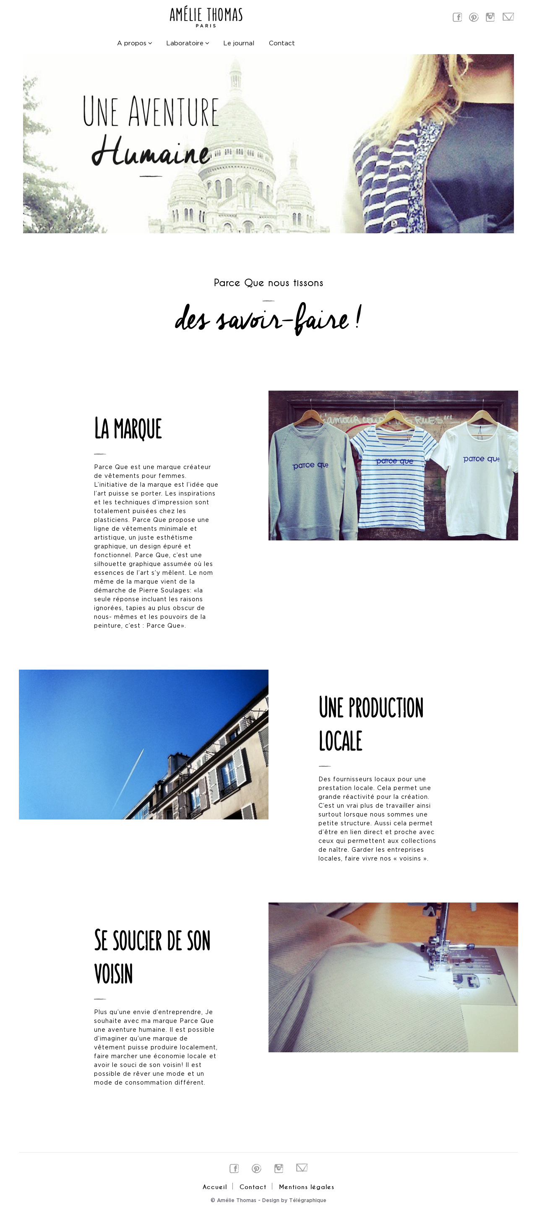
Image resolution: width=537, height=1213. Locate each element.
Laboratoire (184, 43)
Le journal (238, 43)
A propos (131, 43)
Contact (282, 43)
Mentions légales (306, 1187)
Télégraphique (307, 1200)
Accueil (215, 1187)
